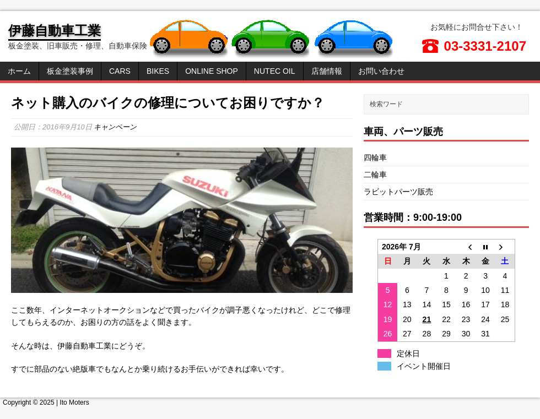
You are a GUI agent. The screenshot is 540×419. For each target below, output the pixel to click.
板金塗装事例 (70, 71)
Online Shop (211, 71)
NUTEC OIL (274, 71)
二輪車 (375, 174)
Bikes (158, 71)
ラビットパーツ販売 (398, 191)
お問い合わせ (381, 71)
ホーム (19, 71)
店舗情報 (326, 71)
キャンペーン (115, 127)
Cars (120, 71)
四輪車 (375, 157)
